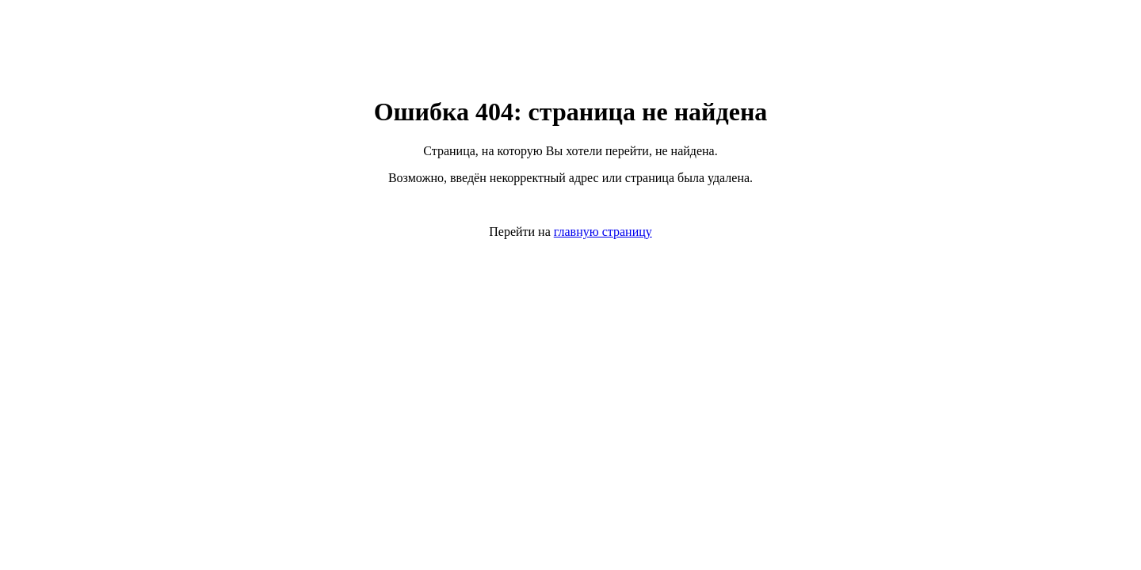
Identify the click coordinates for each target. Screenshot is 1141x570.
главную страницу (603, 231)
